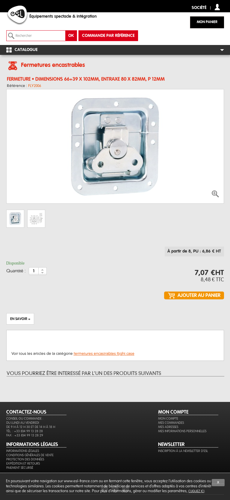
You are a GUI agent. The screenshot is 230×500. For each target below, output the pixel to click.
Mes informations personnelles (182, 431)
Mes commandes (171, 422)
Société (199, 8)
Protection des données (25, 459)
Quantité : (16, 271)
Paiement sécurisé (19, 467)
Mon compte (168, 418)
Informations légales (22, 451)
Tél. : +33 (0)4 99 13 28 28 (24, 431)
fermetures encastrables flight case (104, 353)
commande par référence (108, 36)
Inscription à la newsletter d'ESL (183, 451)
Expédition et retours (23, 463)
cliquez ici (196, 491)
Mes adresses (168, 427)
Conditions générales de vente (30, 455)
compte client (217, 7)
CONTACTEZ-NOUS (26, 412)
